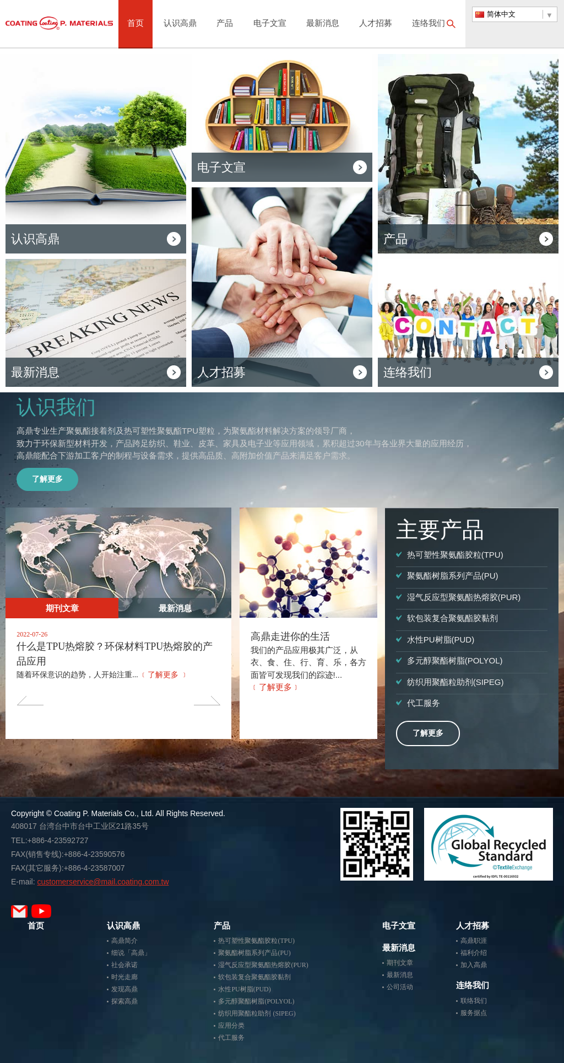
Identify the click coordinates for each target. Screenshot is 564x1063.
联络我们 (473, 1001)
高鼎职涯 (473, 941)
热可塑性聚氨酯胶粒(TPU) (256, 941)
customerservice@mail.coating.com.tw (103, 881)
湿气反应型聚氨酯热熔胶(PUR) (263, 965)
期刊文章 (62, 608)
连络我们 (428, 24)
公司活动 (400, 987)
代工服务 (231, 1038)
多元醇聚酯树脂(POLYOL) (256, 1001)
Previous (30, 700)
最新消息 (322, 24)
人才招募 (375, 24)
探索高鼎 (124, 1001)
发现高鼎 (124, 989)
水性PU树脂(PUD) (244, 989)
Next (206, 700)
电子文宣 (269, 24)
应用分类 (231, 1025)
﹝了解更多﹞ (275, 687)
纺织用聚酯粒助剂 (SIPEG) (256, 1013)
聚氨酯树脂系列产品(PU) (254, 953)
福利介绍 (473, 953)
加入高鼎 (473, 965)
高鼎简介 (124, 941)
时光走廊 (124, 977)
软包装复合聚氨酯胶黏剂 (254, 977)
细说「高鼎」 (131, 953)
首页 (135, 24)
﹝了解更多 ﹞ (164, 675)
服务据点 (473, 1013)
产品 (224, 24)
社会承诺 (124, 965)
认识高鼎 (180, 24)
